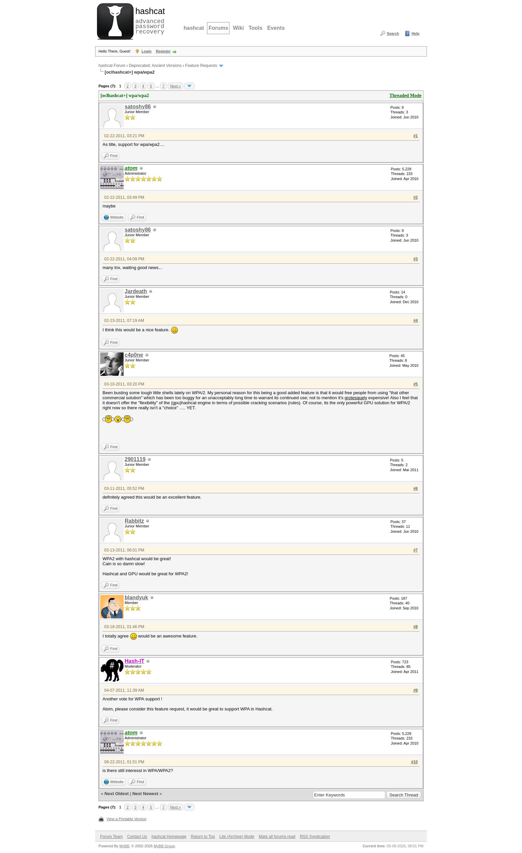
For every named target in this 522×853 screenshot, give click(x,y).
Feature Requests (201, 65)
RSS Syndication (315, 836)
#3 (415, 259)
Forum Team (111, 836)
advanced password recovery (148, 20)
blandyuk (136, 597)
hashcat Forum (112, 65)
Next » (175, 86)
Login (146, 51)
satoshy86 (138, 106)
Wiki (238, 28)
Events (275, 28)
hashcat (194, 28)
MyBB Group (164, 846)
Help (415, 33)
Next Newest (145, 793)
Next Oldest (117, 793)
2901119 (135, 459)
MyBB (124, 846)
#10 (414, 762)
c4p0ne (134, 355)
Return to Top (203, 836)
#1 (415, 136)
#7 (415, 550)
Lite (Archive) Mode (236, 836)
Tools (255, 28)
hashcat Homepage (168, 836)
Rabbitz (134, 521)
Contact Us (137, 836)
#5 (415, 384)
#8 (415, 626)
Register (163, 51)
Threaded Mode (405, 95)
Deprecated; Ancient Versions (155, 65)
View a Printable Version (126, 819)
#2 (415, 197)
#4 (415, 320)
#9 (415, 690)
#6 (415, 488)
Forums (218, 28)
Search (393, 33)
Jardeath (136, 291)
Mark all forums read (277, 836)
